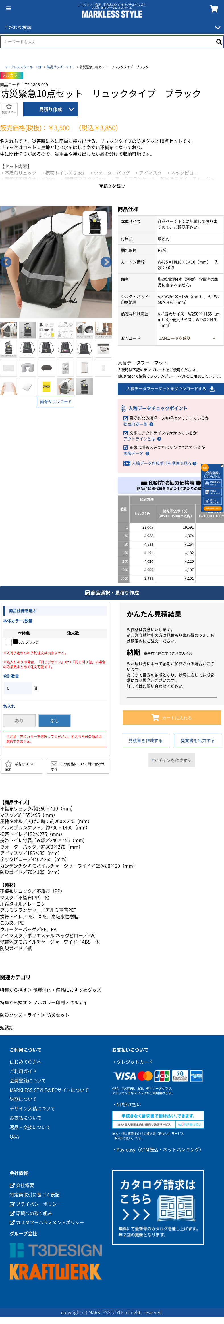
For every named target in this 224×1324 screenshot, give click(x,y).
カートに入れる (172, 718)
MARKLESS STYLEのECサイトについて (49, 1090)
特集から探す (13, 990)
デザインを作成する (171, 760)
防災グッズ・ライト (61, 67)
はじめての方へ (26, 1062)
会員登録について (28, 1081)
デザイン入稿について (32, 1109)
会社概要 (22, 1186)
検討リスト (9, 109)
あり (19, 721)
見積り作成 (50, 109)
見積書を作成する (145, 740)
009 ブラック (26, 642)
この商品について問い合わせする (78, 766)
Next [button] (106, 262)
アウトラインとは (139, 439)
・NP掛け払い (126, 1105)
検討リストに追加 (20, 766)
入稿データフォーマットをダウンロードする (170, 389)
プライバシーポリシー (35, 1204)
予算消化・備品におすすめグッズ (67, 990)
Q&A (14, 1137)
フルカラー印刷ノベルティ (60, 1003)
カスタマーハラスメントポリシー (47, 1223)
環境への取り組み (31, 1214)
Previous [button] (5, 262)
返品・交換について (30, 1128)
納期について (23, 1100)
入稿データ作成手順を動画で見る (162, 464)
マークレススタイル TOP (23, 67)
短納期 (7, 1028)
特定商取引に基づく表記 (35, 1195)
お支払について (26, 1118)
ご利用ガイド (23, 1072)
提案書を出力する (198, 740)
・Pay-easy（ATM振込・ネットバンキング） (158, 1150)
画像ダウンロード (56, 402)
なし (54, 721)
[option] (56, 262)
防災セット (58, 1016)
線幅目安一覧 (135, 424)
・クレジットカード (132, 1062)
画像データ (133, 454)
